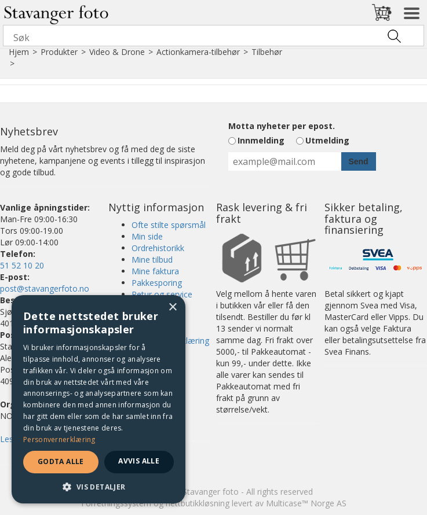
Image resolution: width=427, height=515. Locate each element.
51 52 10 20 (22, 265)
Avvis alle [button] (138, 461)
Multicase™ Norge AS (306, 503)
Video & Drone (117, 51)
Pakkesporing (157, 282)
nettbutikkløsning (197, 503)
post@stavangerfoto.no (44, 288)
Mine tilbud (152, 259)
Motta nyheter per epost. (281, 125)
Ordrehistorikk (158, 247)
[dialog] (98, 399)
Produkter (59, 51)
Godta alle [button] (61, 461)
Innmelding (261, 140)
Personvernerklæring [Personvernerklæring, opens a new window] (59, 439)
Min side (147, 236)
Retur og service (162, 294)
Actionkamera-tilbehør (198, 51)
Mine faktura (155, 271)
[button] (98, 486)
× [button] (172, 307)
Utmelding (327, 140)
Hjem (19, 51)
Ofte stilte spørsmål (169, 224)
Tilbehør (266, 51)
